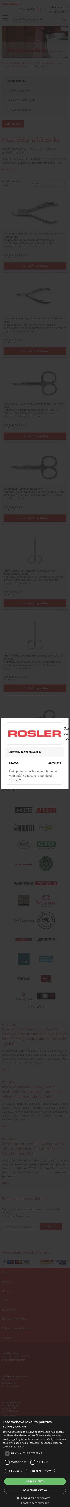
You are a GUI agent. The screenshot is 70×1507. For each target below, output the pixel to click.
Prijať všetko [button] (35, 1481)
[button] (35, 1498)
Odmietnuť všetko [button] (35, 1490)
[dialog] (35, 1461)
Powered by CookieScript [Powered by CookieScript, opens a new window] (35, 1503)
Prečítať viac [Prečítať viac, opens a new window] (17, 1446)
